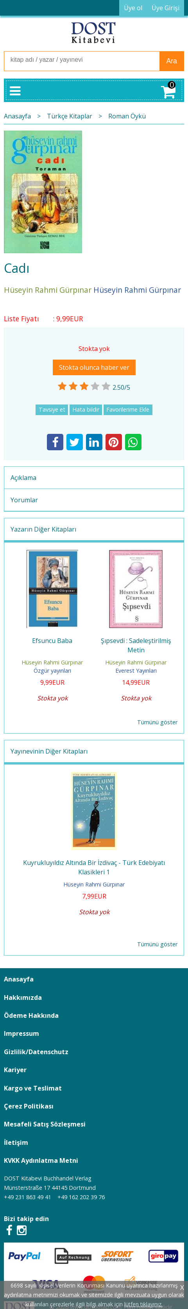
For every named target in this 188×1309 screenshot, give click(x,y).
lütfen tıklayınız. (143, 1304)
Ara (171, 61)
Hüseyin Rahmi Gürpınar (52, 662)
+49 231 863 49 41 (27, 1197)
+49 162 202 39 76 (81, 1197)
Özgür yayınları (52, 670)
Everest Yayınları (136, 670)
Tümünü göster (157, 722)
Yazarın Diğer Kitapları (43, 529)
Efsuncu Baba (52, 640)
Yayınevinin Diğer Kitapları (49, 751)
